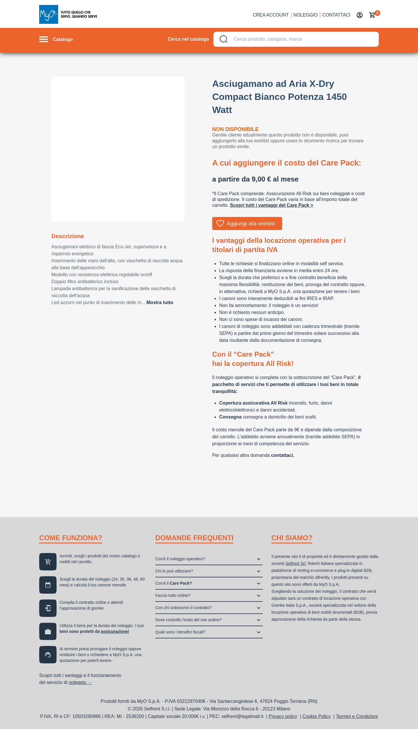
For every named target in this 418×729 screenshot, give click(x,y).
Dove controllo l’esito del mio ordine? (188, 619)
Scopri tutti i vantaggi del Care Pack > (271, 205)
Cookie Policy (316, 716)
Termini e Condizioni (357, 716)
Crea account (271, 14)
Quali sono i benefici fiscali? (180, 632)
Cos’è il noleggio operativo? (180, 558)
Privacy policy (283, 716)
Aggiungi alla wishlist (251, 224)
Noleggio (305, 14)
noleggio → (80, 682)
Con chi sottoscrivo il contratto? (183, 607)
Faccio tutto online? (172, 595)
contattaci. (282, 455)
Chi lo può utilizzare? (174, 571)
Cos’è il (173, 583)
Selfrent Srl (295, 563)
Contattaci (336, 14)
